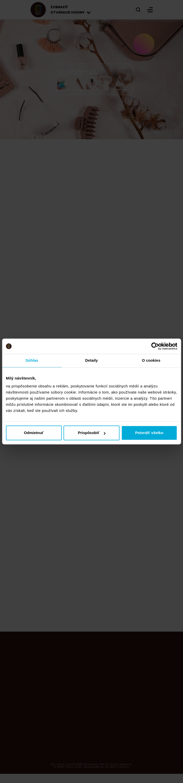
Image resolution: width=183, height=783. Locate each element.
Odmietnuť (34, 433)
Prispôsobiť (92, 433)
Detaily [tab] (91, 360)
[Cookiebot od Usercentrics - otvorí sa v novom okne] (155, 346)
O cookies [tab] (151, 360)
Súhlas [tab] (31, 360)
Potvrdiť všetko (149, 433)
